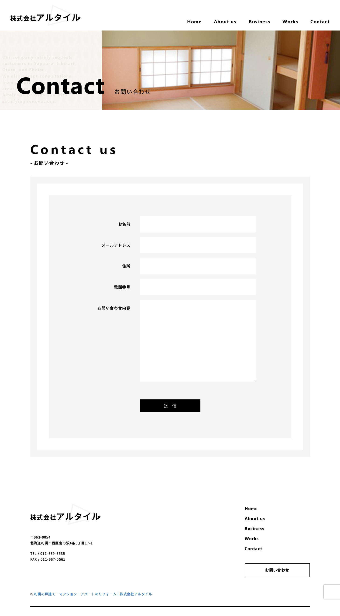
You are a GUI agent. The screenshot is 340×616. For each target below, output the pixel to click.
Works (252, 538)
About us (255, 518)
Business (254, 528)
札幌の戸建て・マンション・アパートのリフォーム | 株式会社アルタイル (93, 594)
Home (251, 508)
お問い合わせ (277, 570)
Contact (253, 548)
